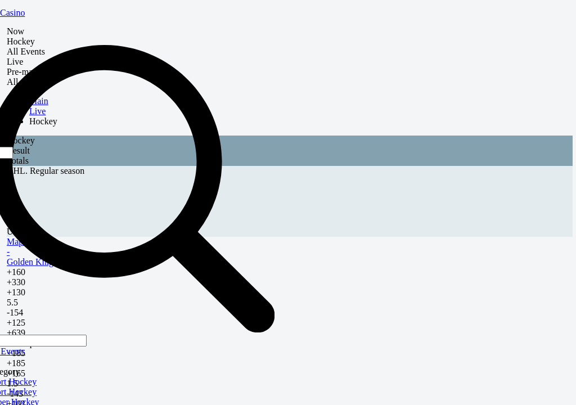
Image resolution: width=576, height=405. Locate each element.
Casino (12, 12)
